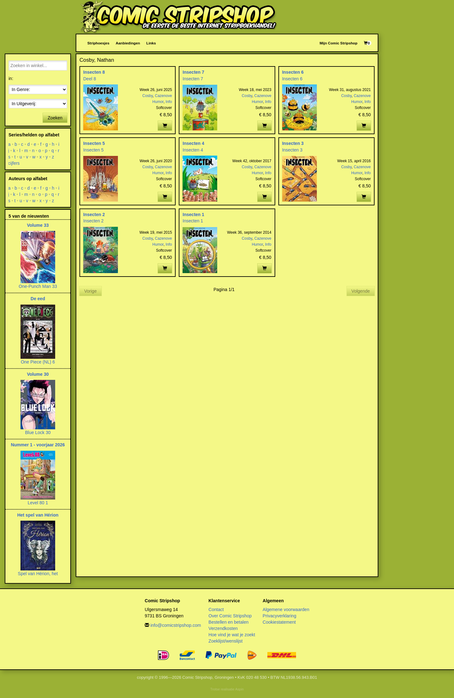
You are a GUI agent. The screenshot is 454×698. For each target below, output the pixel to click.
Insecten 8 (94, 72)
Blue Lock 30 (38, 432)
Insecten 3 (293, 143)
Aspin (239, 689)
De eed (38, 298)
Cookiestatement (279, 622)
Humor (157, 102)
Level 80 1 (38, 502)
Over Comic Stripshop (230, 615)
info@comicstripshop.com (175, 625)
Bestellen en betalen (228, 622)
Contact (216, 609)
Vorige (90, 291)
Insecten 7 (193, 72)
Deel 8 (89, 78)
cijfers (14, 163)
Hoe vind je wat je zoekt (231, 634)
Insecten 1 (193, 214)
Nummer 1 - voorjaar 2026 (38, 444)
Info (169, 102)
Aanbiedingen (128, 43)
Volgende (361, 291)
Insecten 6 (293, 72)
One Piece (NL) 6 (38, 361)
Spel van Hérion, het (38, 573)
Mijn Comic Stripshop (339, 43)
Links (151, 43)
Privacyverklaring (279, 615)
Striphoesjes (98, 43)
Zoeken (55, 117)
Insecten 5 (94, 143)
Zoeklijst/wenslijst (225, 641)
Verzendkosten (223, 628)
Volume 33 (38, 225)
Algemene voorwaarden (286, 609)
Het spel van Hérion (38, 515)
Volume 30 (38, 374)
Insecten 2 (94, 214)
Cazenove (163, 96)
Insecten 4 (193, 143)
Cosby (147, 96)
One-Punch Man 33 (38, 286)
